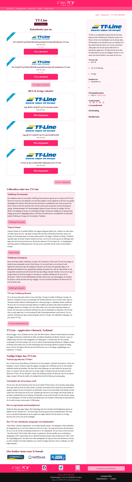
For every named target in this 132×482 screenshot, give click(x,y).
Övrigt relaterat (48, 8)
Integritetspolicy (102, 478)
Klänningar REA (21, 8)
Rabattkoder (10, 8)
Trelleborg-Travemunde (17, 222)
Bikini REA (31, 8)
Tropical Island (14, 252)
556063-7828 (101, 95)
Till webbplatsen (41, 24)
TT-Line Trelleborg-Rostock (18, 323)
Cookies (113, 478)
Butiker (40, 8)
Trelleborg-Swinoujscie (17, 288)
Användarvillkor (106, 476)
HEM (97, 15)
